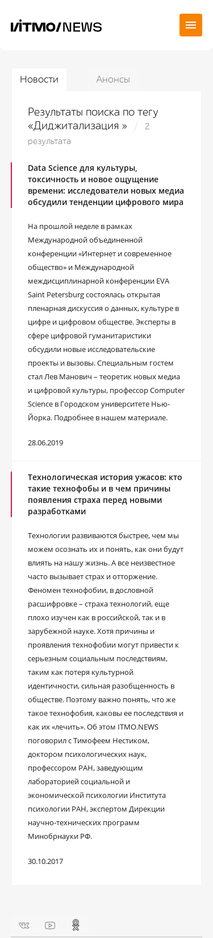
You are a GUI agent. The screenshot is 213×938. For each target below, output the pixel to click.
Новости (39, 79)
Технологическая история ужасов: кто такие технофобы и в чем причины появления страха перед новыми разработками (105, 494)
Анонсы (113, 79)
